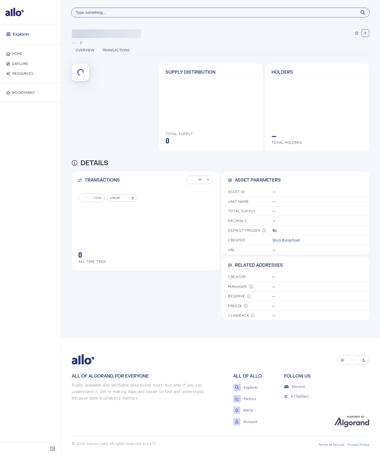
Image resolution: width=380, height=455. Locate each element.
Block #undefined (286, 240)
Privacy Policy (358, 444)
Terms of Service (331, 444)
